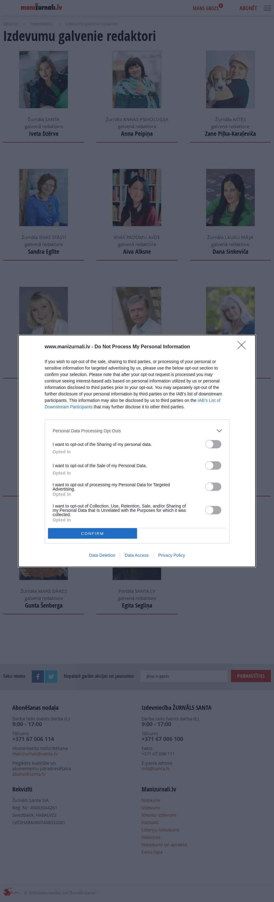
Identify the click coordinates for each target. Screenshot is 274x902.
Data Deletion (102, 555)
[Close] (243, 347)
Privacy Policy (171, 555)
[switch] (213, 444)
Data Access (137, 555)
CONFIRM (92, 533)
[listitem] (137, 430)
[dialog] (137, 451)
